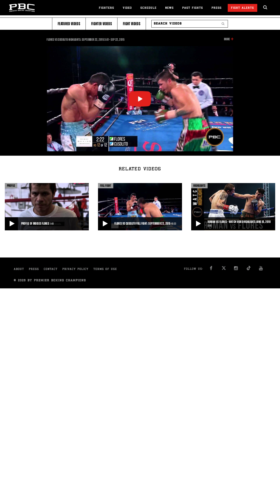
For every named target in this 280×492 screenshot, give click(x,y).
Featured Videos (69, 23)
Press (217, 8)
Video (127, 8)
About (19, 269)
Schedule (148, 8)
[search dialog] (265, 7)
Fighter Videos (101, 23)
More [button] (227, 39)
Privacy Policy (75, 269)
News (169, 8)
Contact (51, 269)
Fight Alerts (242, 8)
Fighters (106, 8)
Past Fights (192, 8)
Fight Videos (131, 23)
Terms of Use (105, 269)
